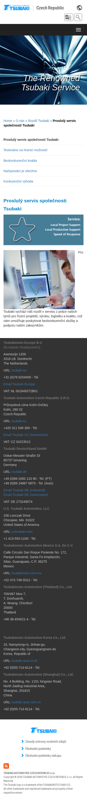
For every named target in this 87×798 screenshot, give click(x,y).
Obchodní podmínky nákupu (41, 755)
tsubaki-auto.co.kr (25, 661)
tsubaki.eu (19, 370)
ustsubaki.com (22, 531)
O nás (20, 121)
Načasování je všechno (20, 171)
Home (7, 121)
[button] (68, 17)
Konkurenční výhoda (18, 181)
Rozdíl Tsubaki (38, 121)
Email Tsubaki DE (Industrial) (24, 490)
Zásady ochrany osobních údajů (43, 741)
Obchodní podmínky (36, 748)
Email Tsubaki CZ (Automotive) (25, 435)
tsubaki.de (19, 472)
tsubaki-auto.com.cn (26, 702)
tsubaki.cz (19, 421)
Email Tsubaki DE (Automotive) (25, 495)
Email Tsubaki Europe (19, 384)
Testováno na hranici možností (25, 150)
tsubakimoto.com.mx (27, 573)
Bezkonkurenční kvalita (20, 160)
